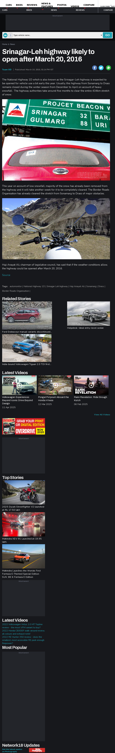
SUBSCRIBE (105, 6)
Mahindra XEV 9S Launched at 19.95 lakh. (22, 540)
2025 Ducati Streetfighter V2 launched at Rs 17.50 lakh (23, 508)
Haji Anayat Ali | (78, 286)
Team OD (6, 69)
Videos (75, 6)
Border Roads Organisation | (16, 291)
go (107, 35)
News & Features (47, 6)
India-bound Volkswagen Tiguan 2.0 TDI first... (26, 364)
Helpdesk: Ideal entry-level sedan (85, 328)
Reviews (32, 6)
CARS (9, 6)
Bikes (19, 6)
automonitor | (17, 286)
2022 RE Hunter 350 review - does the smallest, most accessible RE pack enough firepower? (23, 640)
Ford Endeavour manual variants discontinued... (27, 331)
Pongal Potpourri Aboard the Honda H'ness (53, 399)
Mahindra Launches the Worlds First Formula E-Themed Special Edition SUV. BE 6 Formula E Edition (21, 574)
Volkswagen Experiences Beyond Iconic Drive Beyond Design (17, 400)
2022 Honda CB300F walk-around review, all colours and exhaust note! (23, 632)
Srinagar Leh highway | (58, 286)
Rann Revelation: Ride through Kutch (90, 399)
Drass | (102, 286)
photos (61, 6)
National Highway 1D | (35, 286)
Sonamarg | (92, 286)
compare (88, 6)
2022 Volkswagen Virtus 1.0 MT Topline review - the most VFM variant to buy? (22, 626)
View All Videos (102, 414)
